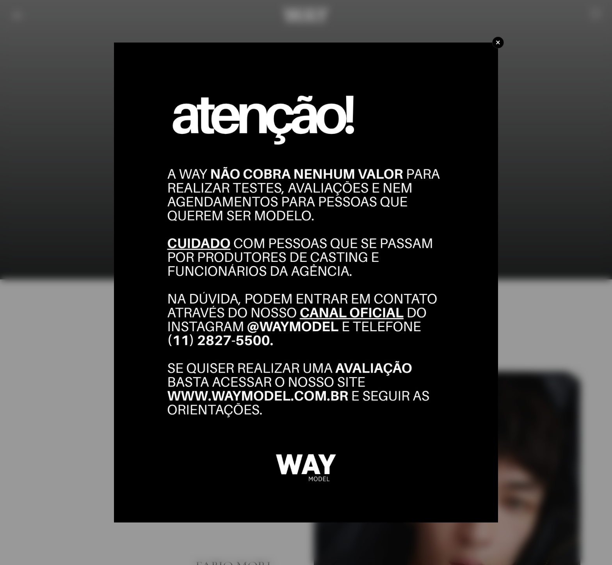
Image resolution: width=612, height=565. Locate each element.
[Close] (498, 42)
